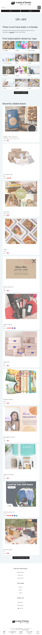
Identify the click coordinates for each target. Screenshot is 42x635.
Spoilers (38, 632)
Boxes (12, 632)
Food (29, 88)
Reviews (21, 632)
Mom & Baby (31, 50)
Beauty (17, 75)
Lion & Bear (6, 212)
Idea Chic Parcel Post (8, 287)
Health (17, 50)
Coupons (29, 632)
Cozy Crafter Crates (7, 174)
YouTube (20, 608)
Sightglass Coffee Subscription (10, 137)
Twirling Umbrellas (25, 629)
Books (29, 63)
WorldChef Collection (8, 399)
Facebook (20, 602)
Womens (5, 75)
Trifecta (5, 249)
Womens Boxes (20, 572)
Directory (12, 32)
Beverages (5, 50)
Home (4, 632)
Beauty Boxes (20, 578)
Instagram (20, 605)
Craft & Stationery (7, 63)
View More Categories (21, 92)
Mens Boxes (20, 575)
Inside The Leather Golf (8, 512)
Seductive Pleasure (7, 324)
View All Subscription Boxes (21, 557)
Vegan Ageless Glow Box (9, 437)
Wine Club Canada (7, 549)
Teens (4, 88)
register (30, 10)
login (11, 10)
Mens (29, 75)
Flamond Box (6, 362)
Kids (17, 63)
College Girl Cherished (8, 474)
